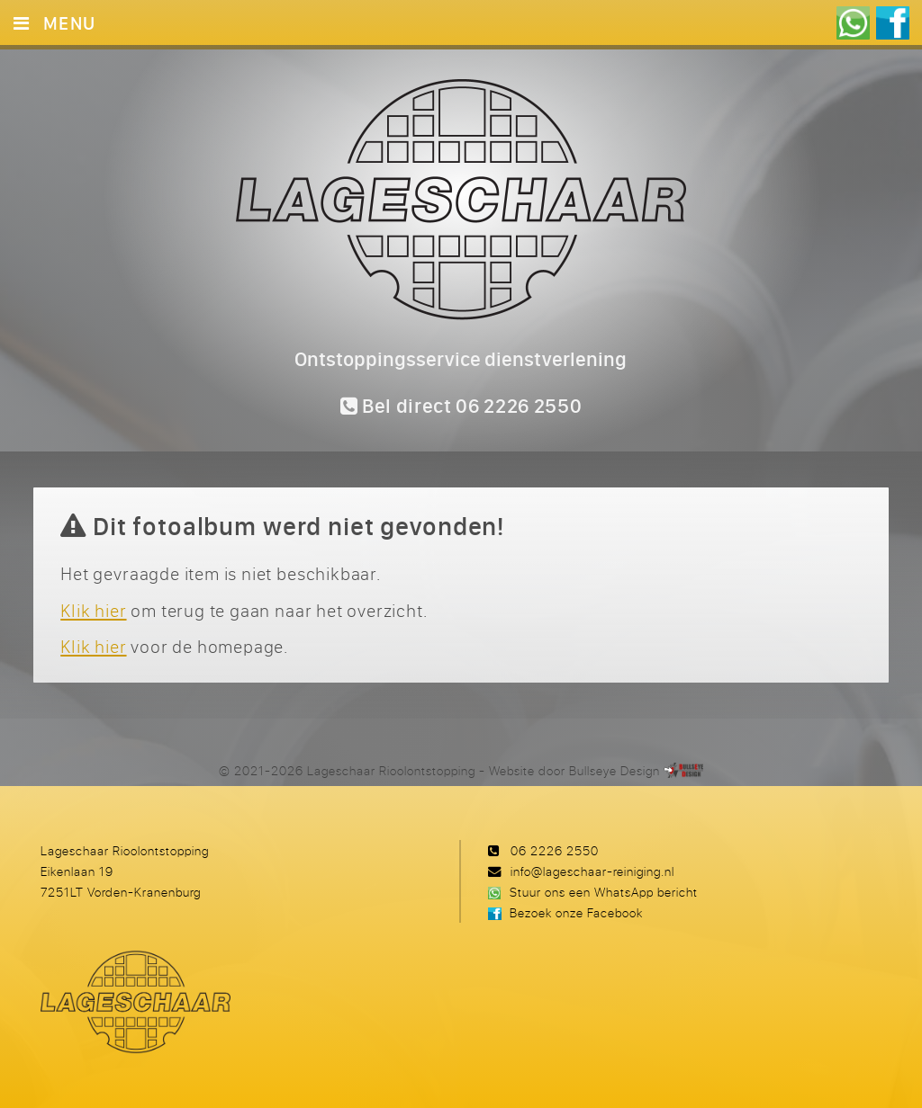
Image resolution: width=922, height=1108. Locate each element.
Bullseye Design (614, 770)
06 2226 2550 (555, 850)
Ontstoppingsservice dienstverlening (460, 359)
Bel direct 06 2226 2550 (461, 406)
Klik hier (93, 610)
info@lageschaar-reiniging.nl (592, 871)
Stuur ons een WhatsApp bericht (604, 891)
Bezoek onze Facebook (576, 912)
